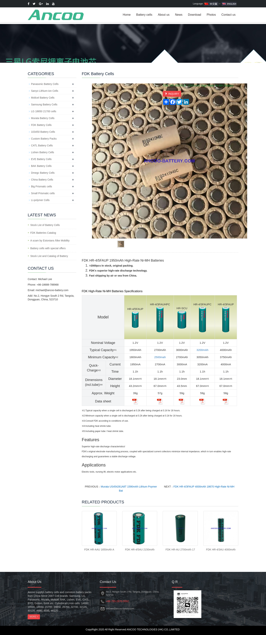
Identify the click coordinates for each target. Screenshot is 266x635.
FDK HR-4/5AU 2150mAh (140, 549)
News (179, 14)
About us (163, 14)
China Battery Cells (42, 179)
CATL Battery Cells (42, 145)
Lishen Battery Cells (42, 152)
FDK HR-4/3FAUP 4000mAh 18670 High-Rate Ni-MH (203, 486)
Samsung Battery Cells (44, 104)
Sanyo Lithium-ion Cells (44, 90)
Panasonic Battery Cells (45, 84)
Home (127, 14)
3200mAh (202, 349)
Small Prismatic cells (43, 193)
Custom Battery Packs (44, 138)
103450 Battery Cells (43, 131)
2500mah (160, 357)
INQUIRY (172, 93)
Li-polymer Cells (40, 200)
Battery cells (144, 14)
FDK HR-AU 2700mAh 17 (180, 549)
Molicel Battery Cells (42, 97)
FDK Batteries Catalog (43, 232)
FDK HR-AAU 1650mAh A (99, 549)
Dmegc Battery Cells (43, 172)
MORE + (34, 616)
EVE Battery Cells (41, 159)
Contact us (228, 14)
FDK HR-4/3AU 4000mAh (221, 549)
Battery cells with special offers (48, 248)
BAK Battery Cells (41, 165)
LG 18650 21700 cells (43, 111)
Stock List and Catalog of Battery (49, 256)
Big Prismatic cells (41, 186)
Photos (211, 14)
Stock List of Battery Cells (45, 225)
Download (194, 14)
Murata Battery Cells (42, 118)
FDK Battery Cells (41, 124)
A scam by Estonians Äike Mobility (49, 240)
